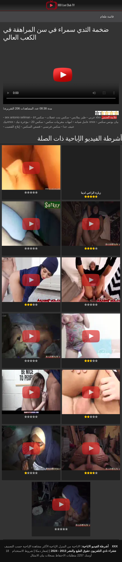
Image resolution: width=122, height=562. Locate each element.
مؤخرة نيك (22, 122)
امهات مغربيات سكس (59, 122)
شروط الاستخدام (22, 550)
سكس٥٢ (38, 117)
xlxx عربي (94, 117)
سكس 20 (37, 122)
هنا (4, 108)
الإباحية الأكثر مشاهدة (45, 546)
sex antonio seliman (17, 117)
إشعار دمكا (42, 550)
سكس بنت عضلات (58, 117)
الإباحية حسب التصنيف (17, 546)
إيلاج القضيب (12, 126)
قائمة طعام (107, 16)
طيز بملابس (79, 117)
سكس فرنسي (51, 126)
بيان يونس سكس (108, 122)
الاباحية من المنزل (69, 546)
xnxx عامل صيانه (85, 122)
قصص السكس (31, 126)
